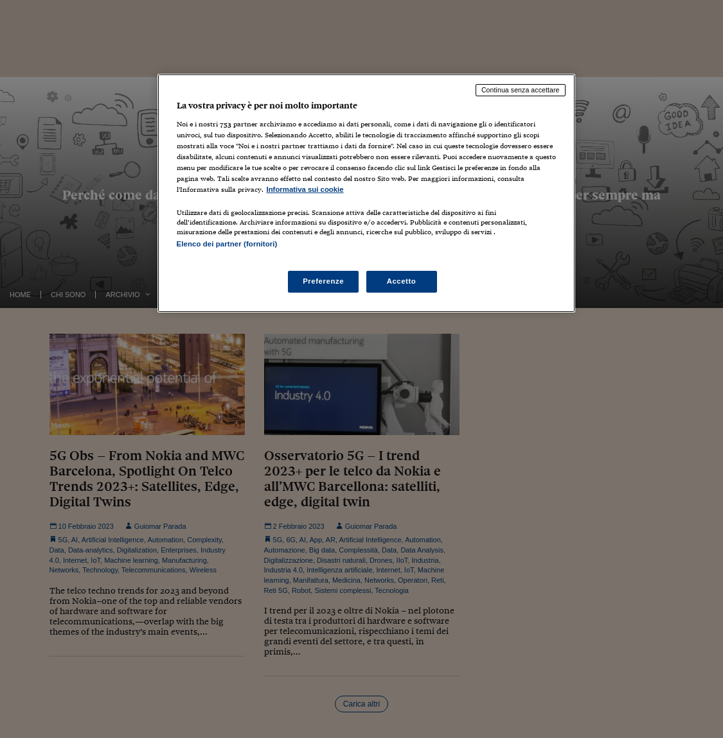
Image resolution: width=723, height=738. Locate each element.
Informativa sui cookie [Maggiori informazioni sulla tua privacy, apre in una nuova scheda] (305, 189)
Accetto (401, 281)
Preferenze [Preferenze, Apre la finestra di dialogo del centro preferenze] (323, 281)
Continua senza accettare (520, 90)
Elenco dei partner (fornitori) (227, 244)
